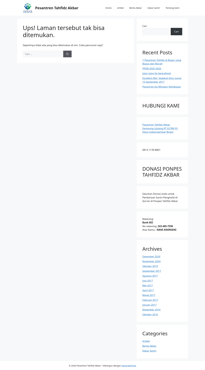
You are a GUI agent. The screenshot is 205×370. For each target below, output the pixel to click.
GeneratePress (128, 365)
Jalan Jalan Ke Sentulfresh (156, 73)
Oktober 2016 (150, 314)
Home (108, 7)
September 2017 (151, 271)
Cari (144, 26)
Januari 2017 (149, 304)
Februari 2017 (150, 300)
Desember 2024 (151, 256)
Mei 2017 (147, 285)
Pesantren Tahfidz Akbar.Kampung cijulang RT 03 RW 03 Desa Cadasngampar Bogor (160, 128)
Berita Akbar (135, 7)
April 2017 (148, 290)
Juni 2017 (147, 280)
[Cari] (67, 54)
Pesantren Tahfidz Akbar (56, 7)
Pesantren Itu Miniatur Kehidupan (161, 86)
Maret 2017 (148, 295)
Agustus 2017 (150, 275)
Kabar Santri (153, 7)
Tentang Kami (172, 7)
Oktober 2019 (150, 266)
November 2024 (151, 261)
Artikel (120, 7)
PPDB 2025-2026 (151, 68)
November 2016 (151, 309)
